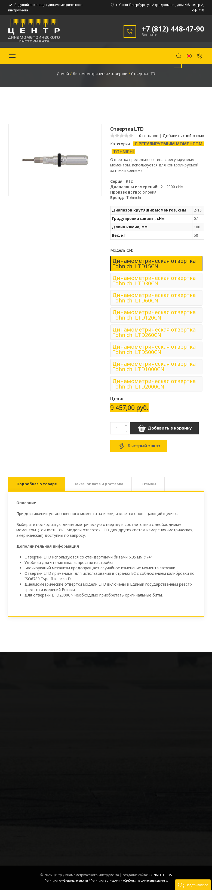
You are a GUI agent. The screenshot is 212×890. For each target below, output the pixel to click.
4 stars (126, 135)
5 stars (131, 135)
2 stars (117, 135)
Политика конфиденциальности (66, 880)
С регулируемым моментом (168, 143)
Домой (63, 73)
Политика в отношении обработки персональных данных (129, 880)
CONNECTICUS (160, 875)
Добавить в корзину (164, 428)
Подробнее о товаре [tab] (37, 484)
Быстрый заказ (138, 446)
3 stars (121, 135)
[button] (193, 884)
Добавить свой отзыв (183, 135)
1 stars (112, 135)
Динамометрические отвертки (100, 73)
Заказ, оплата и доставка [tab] (98, 484)
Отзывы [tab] (148, 484)
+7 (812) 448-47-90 (173, 29)
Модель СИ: (121, 250)
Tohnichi (123, 151)
